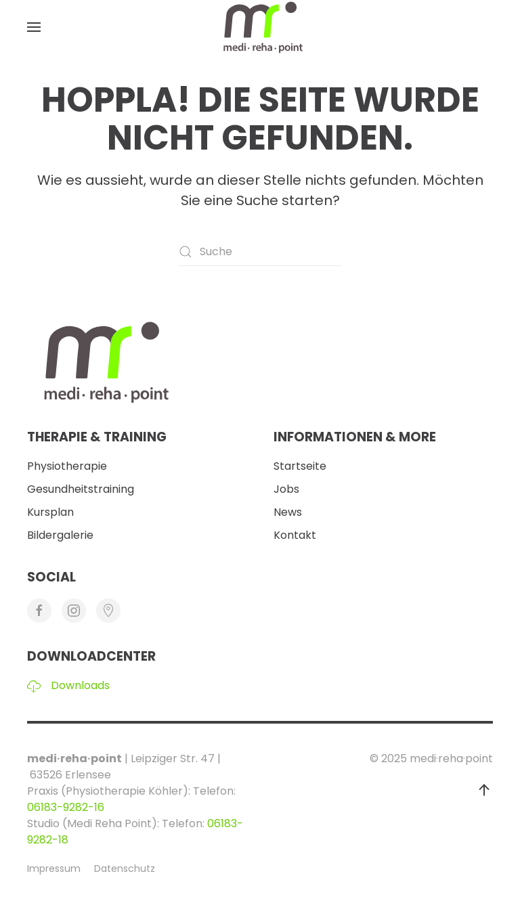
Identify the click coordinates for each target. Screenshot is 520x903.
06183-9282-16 (65, 807)
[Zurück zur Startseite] (260, 27)
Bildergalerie (60, 535)
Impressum (54, 868)
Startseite (300, 466)
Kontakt (295, 535)
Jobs (286, 489)
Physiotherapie (67, 466)
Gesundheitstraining (80, 489)
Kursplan (50, 512)
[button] (34, 27)
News (288, 512)
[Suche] (260, 252)
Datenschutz (124, 868)
